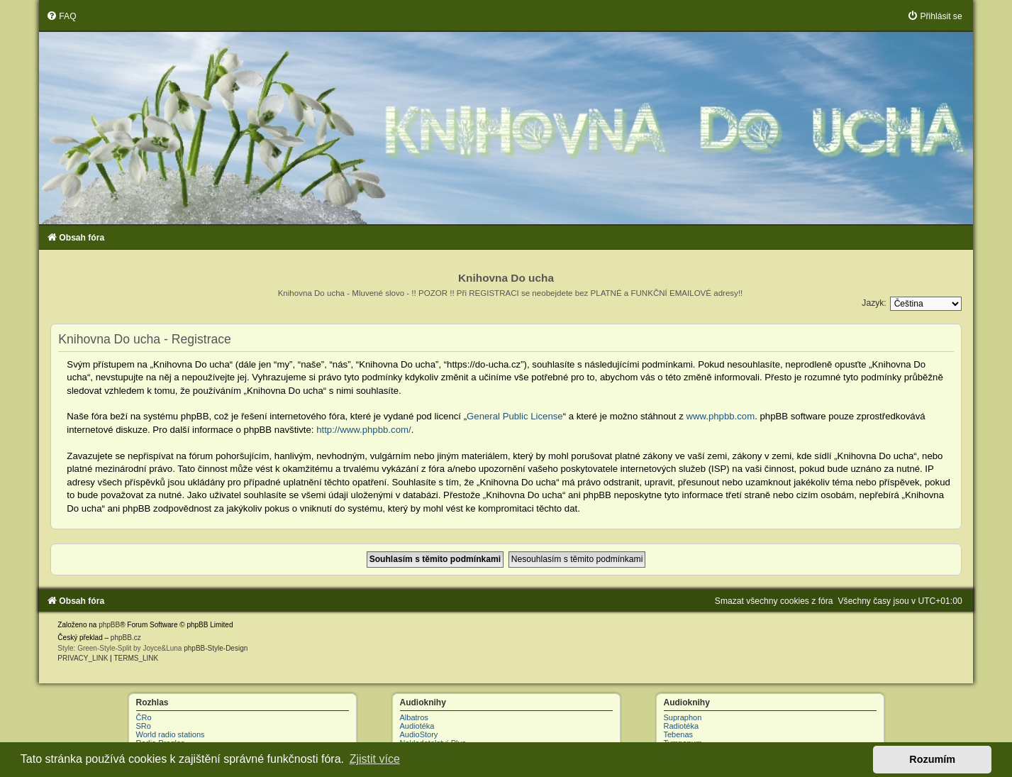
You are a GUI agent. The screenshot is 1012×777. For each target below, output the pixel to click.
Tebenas (679, 734)
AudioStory (419, 734)
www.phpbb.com (720, 416)
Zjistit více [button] (375, 759)
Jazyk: (874, 303)
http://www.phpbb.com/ (363, 429)
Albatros (414, 717)
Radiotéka (681, 726)
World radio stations (170, 734)
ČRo (144, 717)
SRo (143, 726)
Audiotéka (417, 726)
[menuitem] (61, 16)
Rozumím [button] (932, 759)
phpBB (109, 625)
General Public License (515, 416)
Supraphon (683, 717)
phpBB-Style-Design (216, 648)
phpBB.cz (126, 637)
